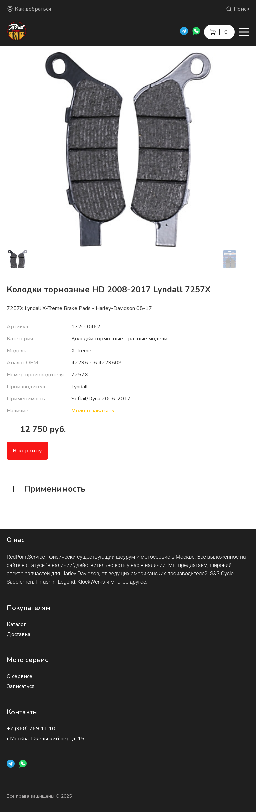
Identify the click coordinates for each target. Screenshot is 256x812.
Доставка (18, 634)
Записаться (20, 686)
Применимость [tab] (47, 488)
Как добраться (29, 9)
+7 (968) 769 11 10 (31, 728)
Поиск (237, 9)
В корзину (27, 450)
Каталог (16, 624)
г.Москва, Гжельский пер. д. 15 (45, 738)
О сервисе (19, 676)
